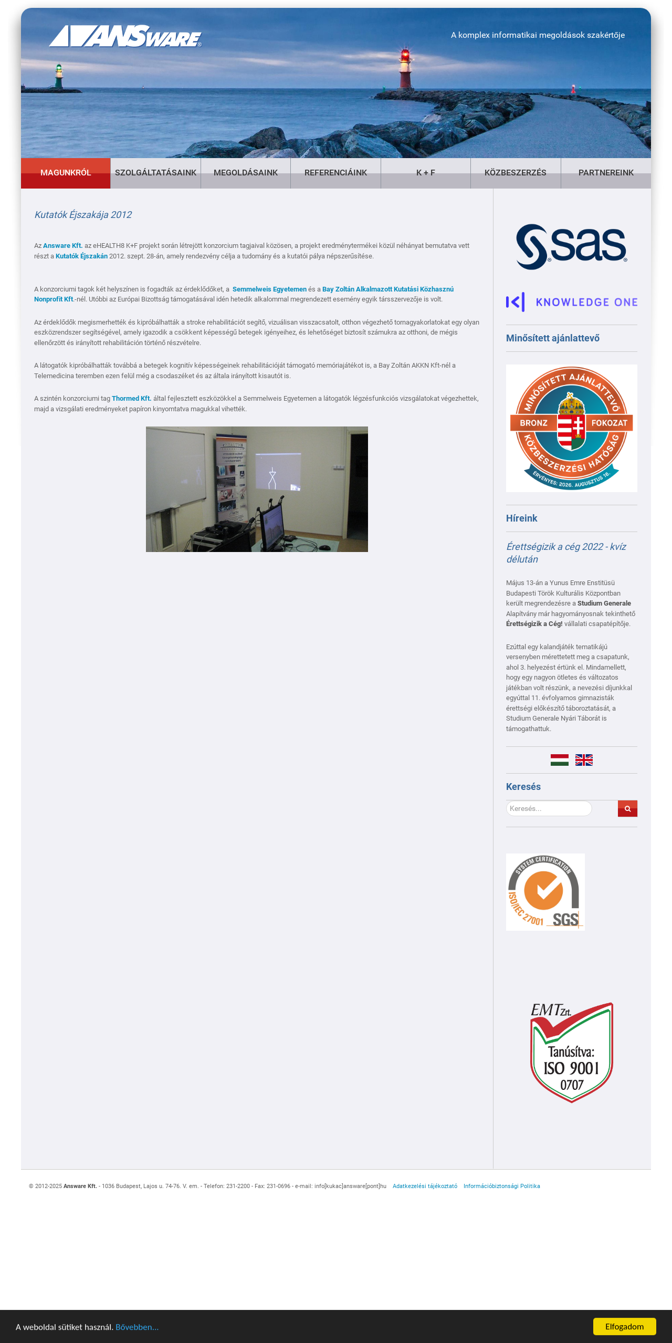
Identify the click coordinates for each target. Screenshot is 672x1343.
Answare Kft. (63, 245)
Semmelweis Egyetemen (270, 289)
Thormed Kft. (132, 398)
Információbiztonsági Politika (502, 1186)
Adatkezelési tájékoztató (425, 1186)
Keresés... (506, 800)
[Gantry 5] (113, 28)
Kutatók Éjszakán (82, 256)
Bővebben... (137, 1329)
